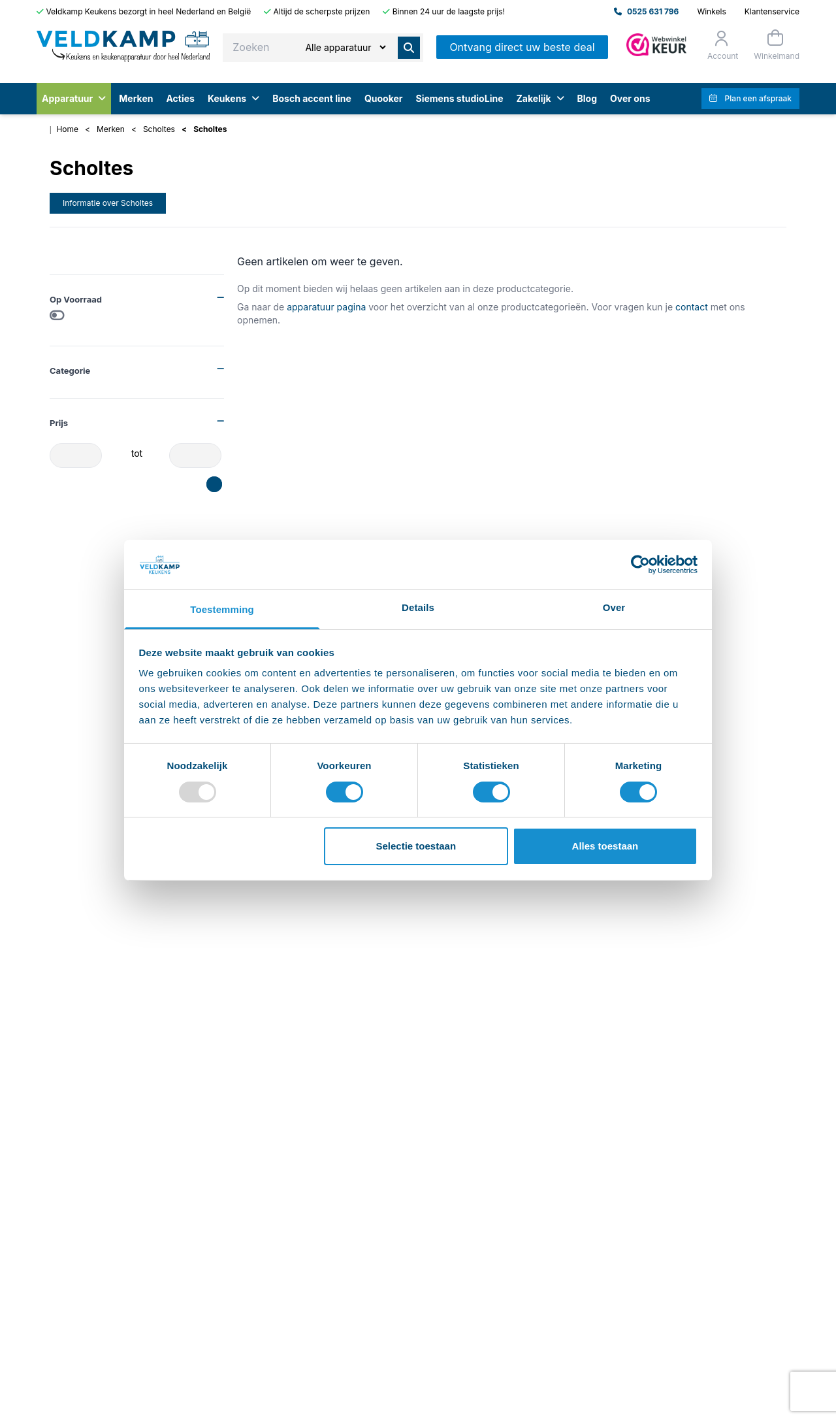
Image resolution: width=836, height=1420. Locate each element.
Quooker (383, 98)
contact (691, 306)
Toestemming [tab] (222, 609)
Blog (587, 98)
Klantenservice (772, 11)
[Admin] (656, 44)
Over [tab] (614, 607)
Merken (136, 98)
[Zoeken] (345, 47)
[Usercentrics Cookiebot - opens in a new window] (640, 564)
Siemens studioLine (460, 98)
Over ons (630, 98)
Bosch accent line (311, 98)
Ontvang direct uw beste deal (521, 47)
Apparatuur (74, 98)
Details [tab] (418, 607)
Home (67, 129)
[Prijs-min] (76, 455)
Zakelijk (540, 98)
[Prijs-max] (195, 455)
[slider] (211, 481)
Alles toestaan (605, 845)
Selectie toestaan (416, 845)
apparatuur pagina (326, 306)
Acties (180, 98)
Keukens (233, 98)
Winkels (711, 11)
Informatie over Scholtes (108, 203)
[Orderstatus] (721, 45)
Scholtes (159, 129)
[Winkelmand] (775, 44)
